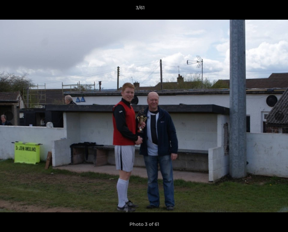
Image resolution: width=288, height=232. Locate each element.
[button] (261, 9)
